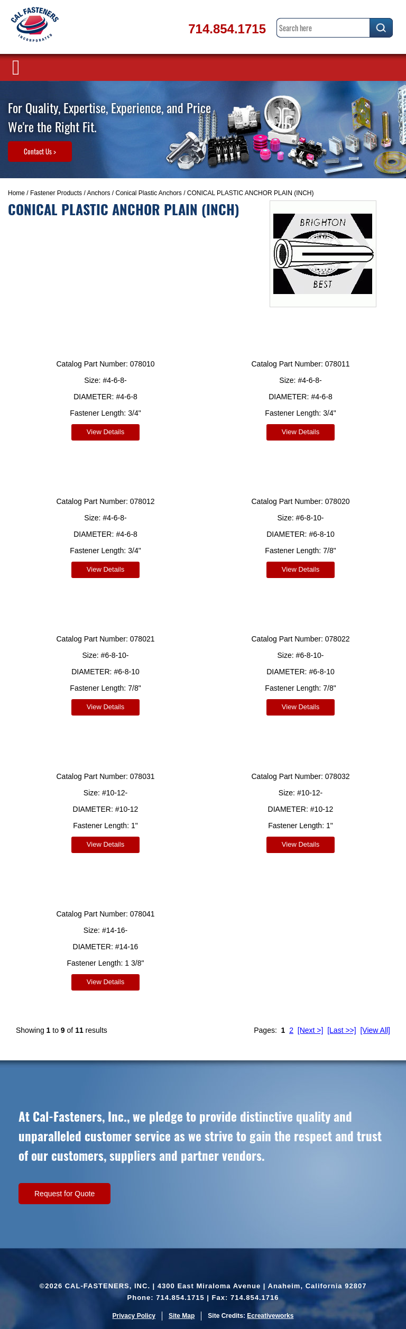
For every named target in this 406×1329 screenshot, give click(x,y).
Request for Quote (64, 1193)
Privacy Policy (134, 1315)
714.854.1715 (227, 29)
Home (16, 193)
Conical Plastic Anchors (148, 193)
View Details (105, 432)
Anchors (98, 193)
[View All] (375, 1030)
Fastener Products (56, 193)
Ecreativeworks (270, 1315)
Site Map (182, 1315)
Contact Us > (40, 151)
